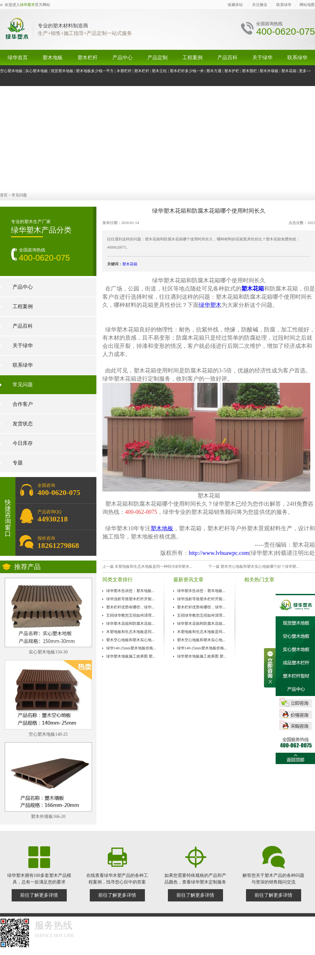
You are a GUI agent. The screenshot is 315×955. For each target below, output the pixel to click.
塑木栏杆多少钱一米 (187, 71)
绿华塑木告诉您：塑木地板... (130, 591)
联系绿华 (283, 5)
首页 (4, 195)
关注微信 (259, 5)
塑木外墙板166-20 (48, 816)
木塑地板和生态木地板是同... (130, 632)
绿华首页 (18, 57)
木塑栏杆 (124, 71)
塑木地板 (53, 57)
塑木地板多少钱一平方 (95, 71)
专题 (18, 462)
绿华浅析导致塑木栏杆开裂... (130, 599)
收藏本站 (235, 5)
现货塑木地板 (62, 71)
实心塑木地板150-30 (48, 652)
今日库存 (23, 443)
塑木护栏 (231, 71)
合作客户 (23, 404)
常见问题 (19, 195)
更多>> (305, 71)
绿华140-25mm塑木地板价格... (131, 648)
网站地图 (307, 5)
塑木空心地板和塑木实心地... (130, 640)
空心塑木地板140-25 (48, 734)
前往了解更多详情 (39, 895)
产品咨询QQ (55, 516)
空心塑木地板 (11, 71)
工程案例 (192, 57)
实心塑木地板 (36, 71)
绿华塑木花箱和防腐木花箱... (130, 623)
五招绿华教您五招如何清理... (130, 615)
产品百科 (227, 57)
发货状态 (23, 423)
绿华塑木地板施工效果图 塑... (130, 656)
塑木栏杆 (87, 57)
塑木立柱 (159, 71)
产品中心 (122, 57)
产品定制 (157, 57)
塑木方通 (213, 71)
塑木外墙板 (269, 71)
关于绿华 (262, 57)
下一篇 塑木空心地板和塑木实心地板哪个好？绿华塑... (253, 566)
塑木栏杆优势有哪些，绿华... (130, 607)
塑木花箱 (288, 71)
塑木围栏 (249, 71)
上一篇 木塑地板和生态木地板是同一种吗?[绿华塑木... (147, 566)
